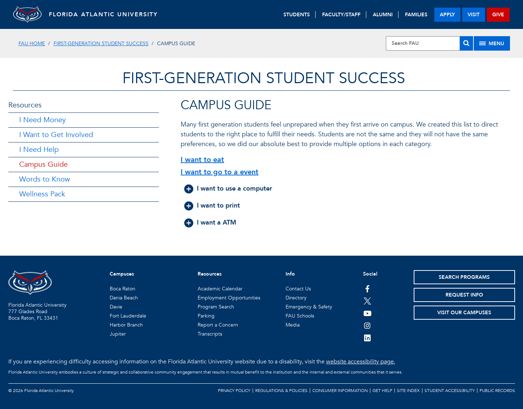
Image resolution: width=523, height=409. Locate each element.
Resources (25, 105)
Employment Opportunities (229, 297)
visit (474, 14)
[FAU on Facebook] (367, 288)
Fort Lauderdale (128, 315)
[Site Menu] (492, 43)
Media (293, 324)
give (498, 14)
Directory (296, 297)
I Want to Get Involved (56, 135)
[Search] (466, 43)
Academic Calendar (220, 288)
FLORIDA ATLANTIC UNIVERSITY (103, 14)
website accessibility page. (360, 362)
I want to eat (202, 160)
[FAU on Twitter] (367, 300)
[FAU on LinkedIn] (367, 337)
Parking (206, 315)
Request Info (464, 294)
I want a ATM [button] (216, 222)
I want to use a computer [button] (234, 188)
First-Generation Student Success (101, 43)
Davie (116, 306)
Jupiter (118, 334)
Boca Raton (122, 288)
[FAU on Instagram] (367, 325)
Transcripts (210, 334)
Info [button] (290, 273)
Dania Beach (124, 297)
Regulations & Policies (281, 390)
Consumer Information (340, 390)
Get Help (382, 390)
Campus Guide (43, 164)
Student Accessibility (450, 390)
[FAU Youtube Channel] (367, 313)
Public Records (497, 390)
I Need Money (42, 120)
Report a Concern (218, 324)
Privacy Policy (234, 390)
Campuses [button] (122, 273)
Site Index (408, 390)
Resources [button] (210, 273)
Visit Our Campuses (464, 312)
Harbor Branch (126, 324)
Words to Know (44, 179)
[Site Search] (429, 43)
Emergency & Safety (309, 306)
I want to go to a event (219, 172)
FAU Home (31, 43)
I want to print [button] (218, 205)
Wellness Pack (42, 194)
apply (447, 14)
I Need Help (39, 149)
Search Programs (464, 277)
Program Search (216, 306)
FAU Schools (300, 315)
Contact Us (298, 288)
